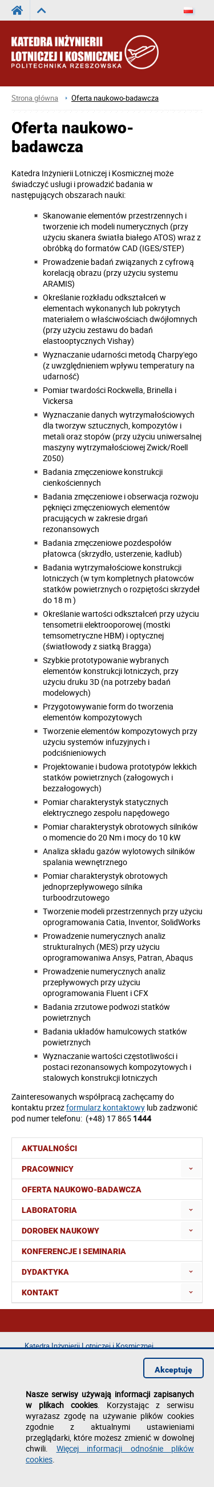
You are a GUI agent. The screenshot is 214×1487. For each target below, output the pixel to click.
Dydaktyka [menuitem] (45, 1271)
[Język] (188, 10)
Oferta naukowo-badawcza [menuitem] (82, 1189)
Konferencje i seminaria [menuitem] (74, 1251)
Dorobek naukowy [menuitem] (60, 1230)
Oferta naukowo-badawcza (115, 98)
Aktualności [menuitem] (49, 1148)
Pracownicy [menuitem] (48, 1168)
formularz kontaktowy (105, 1107)
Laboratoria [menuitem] (49, 1210)
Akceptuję (173, 1369)
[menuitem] (191, 1168)
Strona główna (34, 98)
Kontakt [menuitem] (40, 1292)
